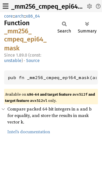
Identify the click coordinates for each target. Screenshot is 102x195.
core (8, 16)
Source (33, 60)
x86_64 (33, 16)
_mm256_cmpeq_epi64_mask (54, 6)
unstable (12, 60)
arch (19, 16)
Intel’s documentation (28, 132)
